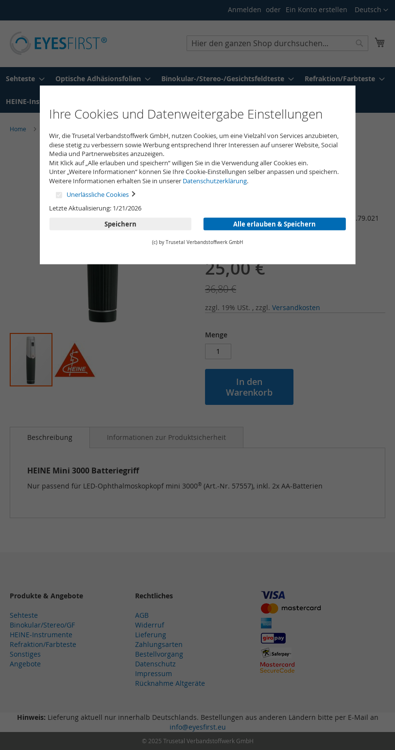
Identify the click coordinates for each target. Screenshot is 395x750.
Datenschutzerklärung (215, 180)
